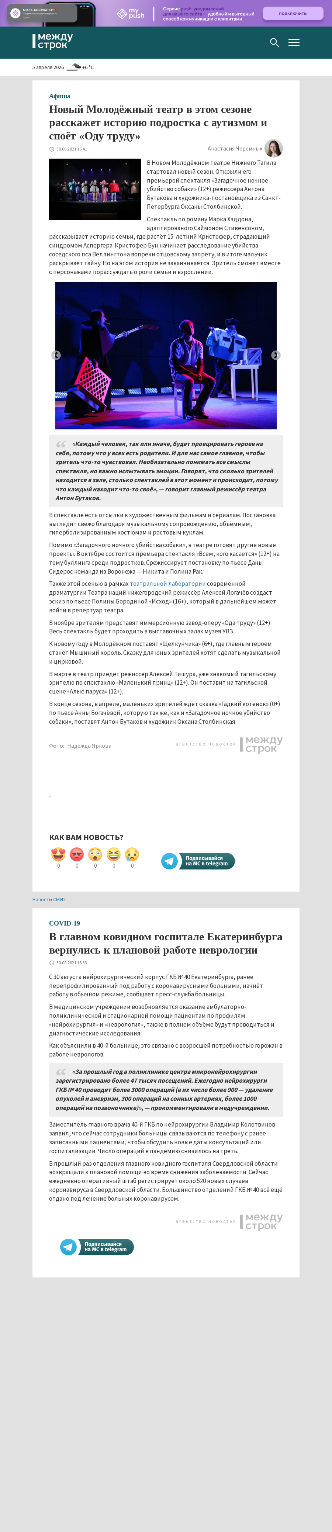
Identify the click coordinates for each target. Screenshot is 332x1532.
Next (275, 355)
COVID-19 (64, 923)
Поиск (274, 42)
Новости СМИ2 (49, 899)
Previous (56, 355)
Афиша (59, 96)
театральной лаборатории (168, 584)
